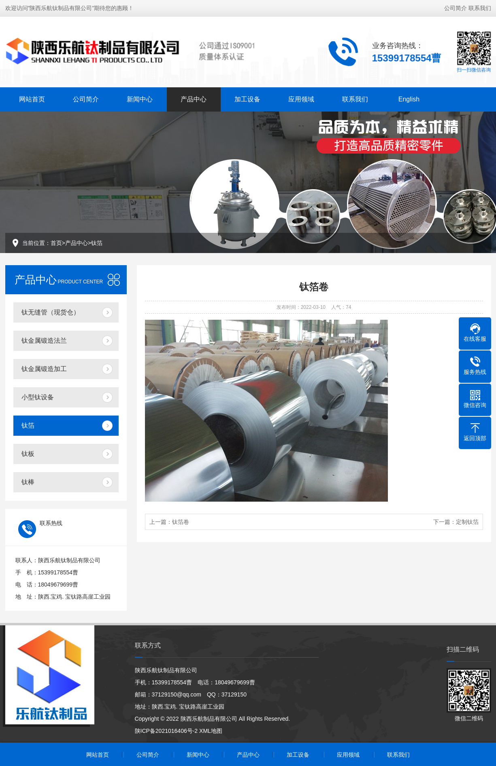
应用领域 (301, 98)
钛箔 (96, 243)
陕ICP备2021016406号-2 (166, 731)
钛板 (27, 453)
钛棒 (27, 482)
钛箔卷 (180, 522)
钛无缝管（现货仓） (50, 312)
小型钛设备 (37, 397)
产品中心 (193, 98)
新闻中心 (140, 98)
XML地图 (210, 731)
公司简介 (455, 7)
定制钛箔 (467, 522)
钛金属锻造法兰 (44, 340)
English (408, 98)
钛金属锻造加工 (44, 368)
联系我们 (479, 7)
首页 (56, 243)
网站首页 (32, 98)
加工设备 (247, 98)
